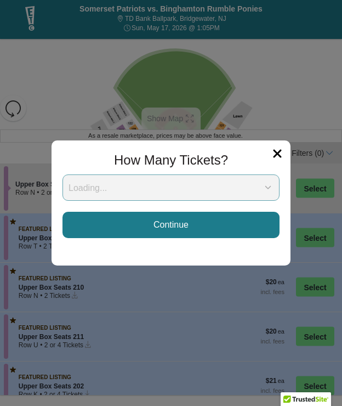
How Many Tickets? (171, 160)
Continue (171, 224)
